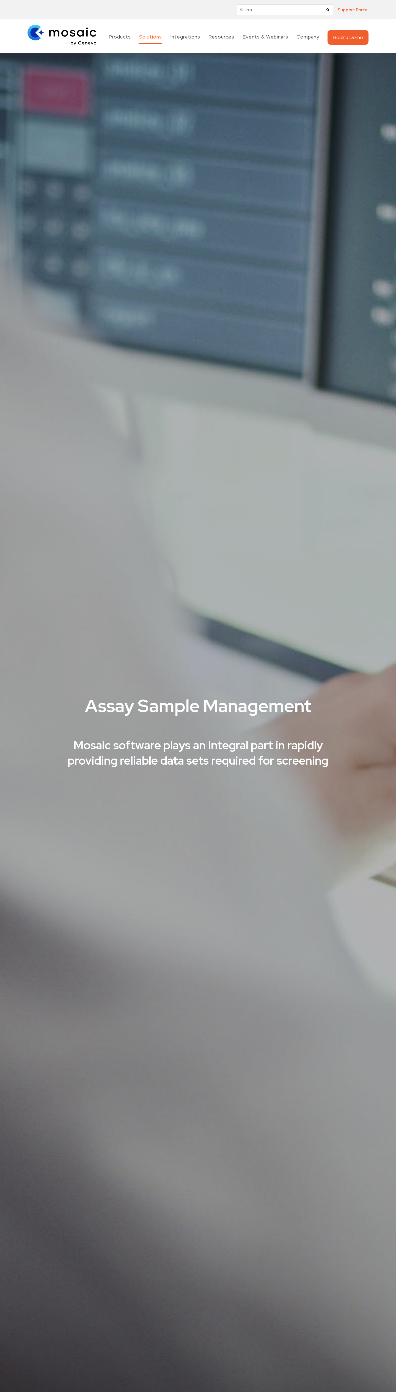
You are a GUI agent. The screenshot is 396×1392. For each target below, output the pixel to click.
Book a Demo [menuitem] (348, 37)
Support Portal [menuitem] (353, 10)
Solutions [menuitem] (150, 37)
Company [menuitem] (307, 37)
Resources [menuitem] (221, 37)
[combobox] (285, 9)
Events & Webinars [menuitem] (265, 37)
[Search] (327, 9)
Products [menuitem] (120, 37)
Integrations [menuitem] (185, 37)
